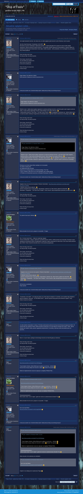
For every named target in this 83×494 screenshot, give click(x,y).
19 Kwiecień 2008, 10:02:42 (25, 38)
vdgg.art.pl (56, 16)
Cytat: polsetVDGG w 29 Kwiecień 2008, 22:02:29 (32, 459)
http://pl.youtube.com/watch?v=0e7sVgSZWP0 (30, 409)
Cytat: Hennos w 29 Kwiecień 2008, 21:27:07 (31, 430)
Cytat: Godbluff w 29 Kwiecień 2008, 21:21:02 (31, 379)
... (18, 34)
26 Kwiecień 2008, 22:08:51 (25, 212)
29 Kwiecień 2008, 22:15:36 (25, 427)
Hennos (8, 212)
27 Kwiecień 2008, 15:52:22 (25, 322)
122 (20, 34)
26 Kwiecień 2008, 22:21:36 (25, 235)
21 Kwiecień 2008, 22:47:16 (25, 136)
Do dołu (8, 34)
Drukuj (75, 34)
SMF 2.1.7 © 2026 (7, 490)
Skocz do (57, 482)
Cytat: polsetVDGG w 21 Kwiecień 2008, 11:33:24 (32, 98)
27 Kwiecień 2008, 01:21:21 (25, 265)
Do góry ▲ (77, 490)
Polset (8, 73)
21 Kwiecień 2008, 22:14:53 (25, 94)
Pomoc (65, 490)
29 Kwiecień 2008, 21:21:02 (25, 360)
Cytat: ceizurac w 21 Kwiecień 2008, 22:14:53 (31, 139)
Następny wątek (73, 29)
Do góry (8, 475)
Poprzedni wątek (64, 29)
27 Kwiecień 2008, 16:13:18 (25, 335)
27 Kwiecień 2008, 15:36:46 (25, 294)
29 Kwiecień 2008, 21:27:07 (25, 376)
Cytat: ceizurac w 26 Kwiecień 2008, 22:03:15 (31, 268)
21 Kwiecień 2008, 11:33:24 (25, 72)
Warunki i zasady (71, 490)
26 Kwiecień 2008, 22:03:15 (25, 181)
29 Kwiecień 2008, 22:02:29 (25, 405)
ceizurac (8, 38)
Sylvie (57, 22)
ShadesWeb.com (14, 492)
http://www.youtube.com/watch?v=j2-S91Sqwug (31, 363)
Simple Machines (14, 490)
